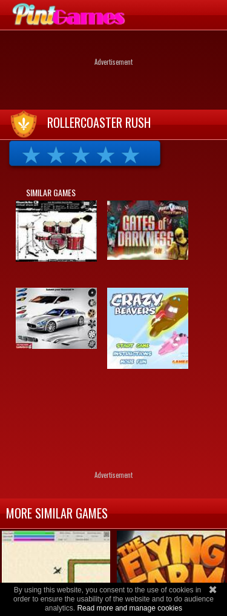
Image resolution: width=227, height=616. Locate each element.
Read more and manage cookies (129, 608)
